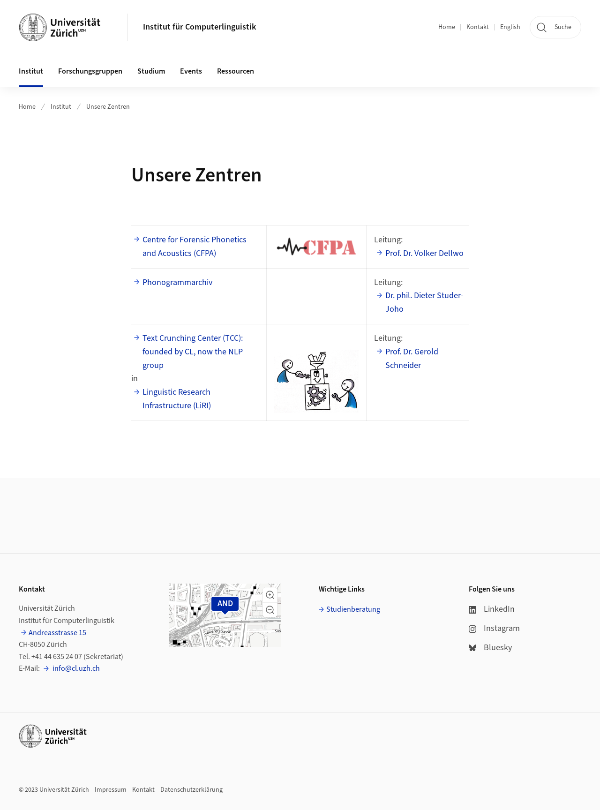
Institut (61, 107)
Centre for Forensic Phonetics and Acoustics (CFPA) (194, 246)
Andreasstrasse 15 (57, 633)
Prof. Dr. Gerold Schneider (411, 358)
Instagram (494, 628)
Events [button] (191, 71)
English (510, 27)
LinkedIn (492, 609)
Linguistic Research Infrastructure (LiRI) (176, 399)
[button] (270, 594)
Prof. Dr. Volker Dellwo (424, 253)
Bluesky (490, 647)
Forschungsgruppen (90, 71)
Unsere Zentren (108, 107)
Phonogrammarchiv (177, 282)
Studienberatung (353, 609)
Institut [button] (31, 71)
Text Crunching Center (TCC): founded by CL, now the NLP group (192, 351)
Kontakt (477, 27)
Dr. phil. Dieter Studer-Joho (424, 302)
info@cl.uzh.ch (75, 668)
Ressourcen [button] (235, 71)
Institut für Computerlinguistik (199, 27)
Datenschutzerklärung (191, 790)
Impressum (111, 790)
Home (446, 27)
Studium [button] (151, 71)
